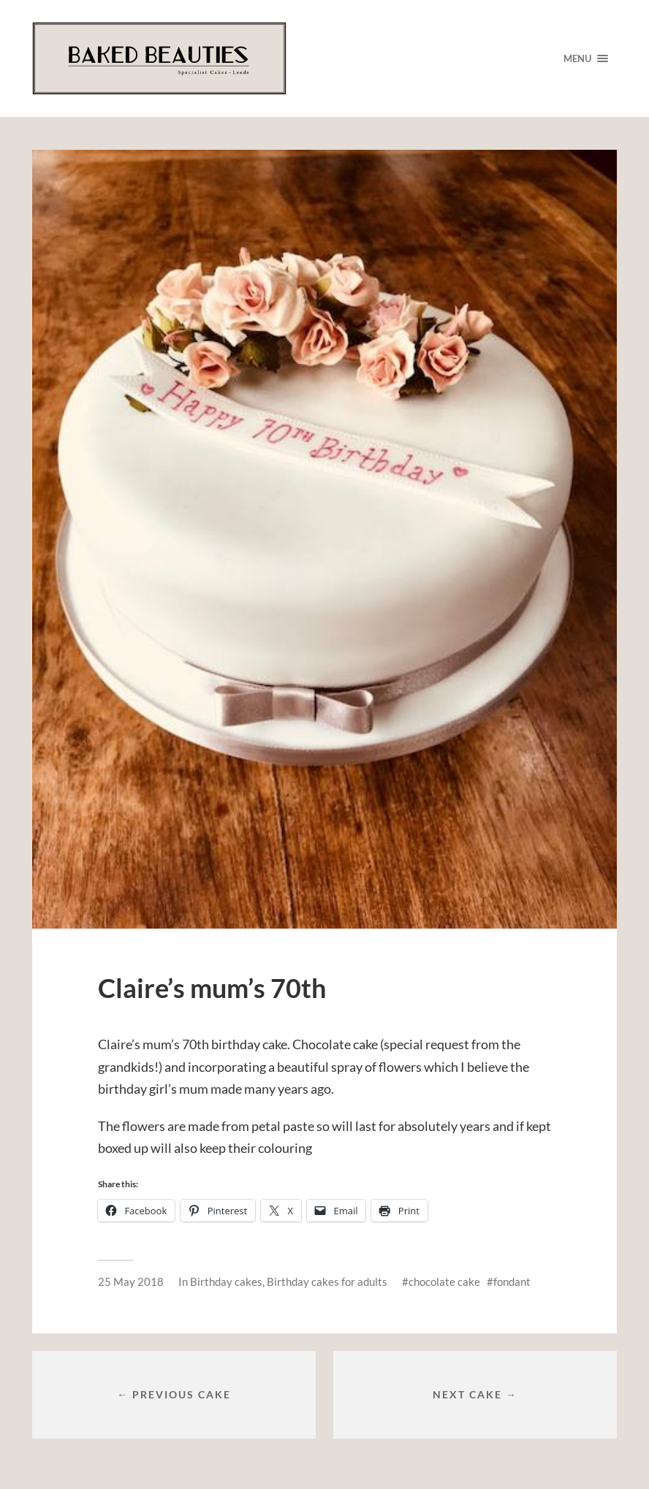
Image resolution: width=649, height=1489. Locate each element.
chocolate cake (444, 1281)
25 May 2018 (131, 1281)
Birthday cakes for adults (327, 1281)
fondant (512, 1281)
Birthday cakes (226, 1281)
